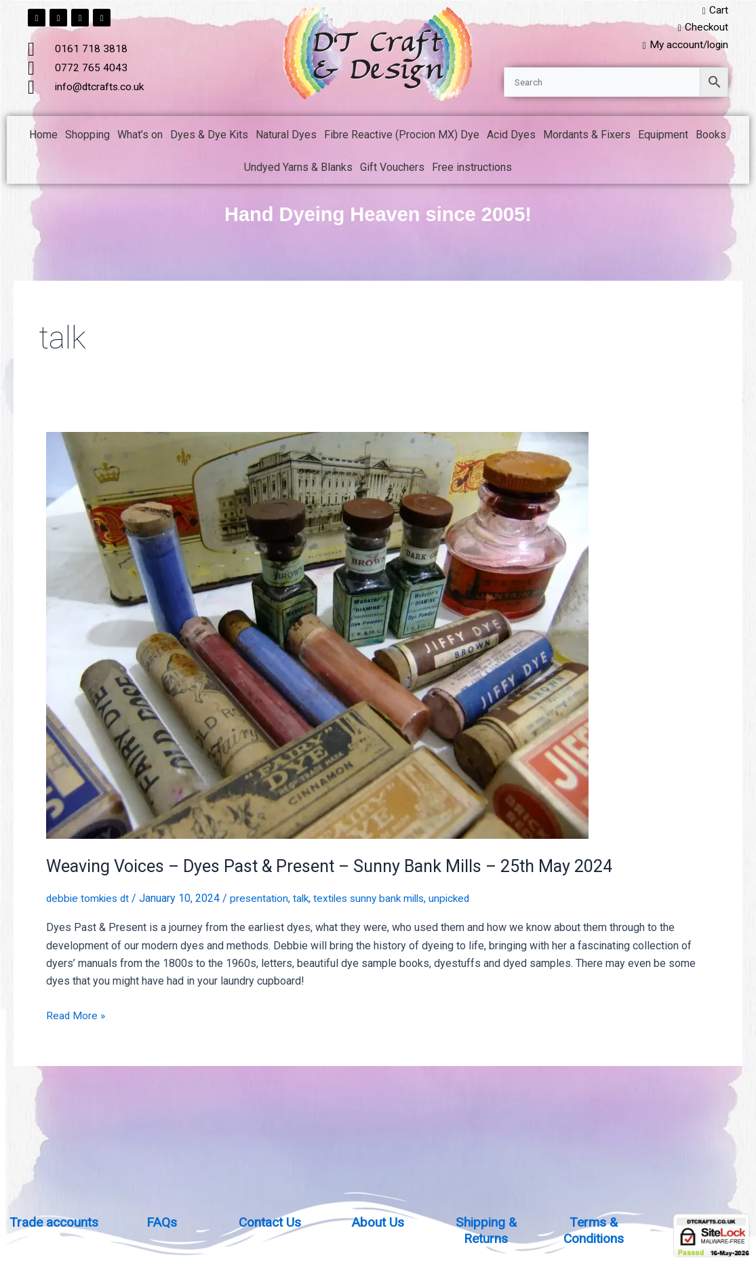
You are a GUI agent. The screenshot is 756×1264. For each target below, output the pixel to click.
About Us (378, 1222)
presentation (264, 900)
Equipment (663, 136)
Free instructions (472, 169)
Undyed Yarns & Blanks (298, 169)
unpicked (463, 900)
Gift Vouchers (392, 169)
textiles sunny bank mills (378, 900)
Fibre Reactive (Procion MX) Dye (401, 136)
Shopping (87, 136)
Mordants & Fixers (587, 136)
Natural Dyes (286, 136)
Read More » (76, 1016)
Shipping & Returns (485, 1230)
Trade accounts (54, 1222)
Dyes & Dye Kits (209, 136)
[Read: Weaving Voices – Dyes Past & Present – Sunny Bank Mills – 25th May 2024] (317, 636)
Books (711, 136)
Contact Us (270, 1222)
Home (43, 136)
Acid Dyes (511, 136)
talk (306, 900)
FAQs (162, 1222)
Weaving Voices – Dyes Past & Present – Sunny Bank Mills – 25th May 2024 (340, 868)
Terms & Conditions (593, 1230)
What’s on (140, 136)
